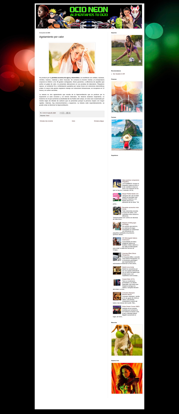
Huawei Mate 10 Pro (128, 279)
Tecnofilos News (49, 128)
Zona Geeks (94, 126)
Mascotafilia (51, 130)
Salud (47, 115)
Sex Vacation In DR (119, 74)
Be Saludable (51, 126)
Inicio (73, 121)
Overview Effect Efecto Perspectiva (129, 254)
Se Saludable (76, 130)
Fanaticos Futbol (43, 130)
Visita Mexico (83, 130)
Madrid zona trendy (128, 267)
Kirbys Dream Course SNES (131, 306)
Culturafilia (99, 130)
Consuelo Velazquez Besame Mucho (128, 293)
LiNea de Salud (59, 126)
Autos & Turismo (96, 128)
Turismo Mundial (68, 130)
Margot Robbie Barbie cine (130, 194)
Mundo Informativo (59, 130)
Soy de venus (57, 128)
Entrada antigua (99, 121)
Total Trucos (74, 128)
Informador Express (68, 126)
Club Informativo (78, 126)
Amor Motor (42, 132)
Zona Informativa (43, 126)
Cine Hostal (80, 128)
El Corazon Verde (91, 130)
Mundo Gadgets (88, 128)
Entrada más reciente (46, 121)
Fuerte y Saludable (66, 128)
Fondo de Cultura (86, 126)
